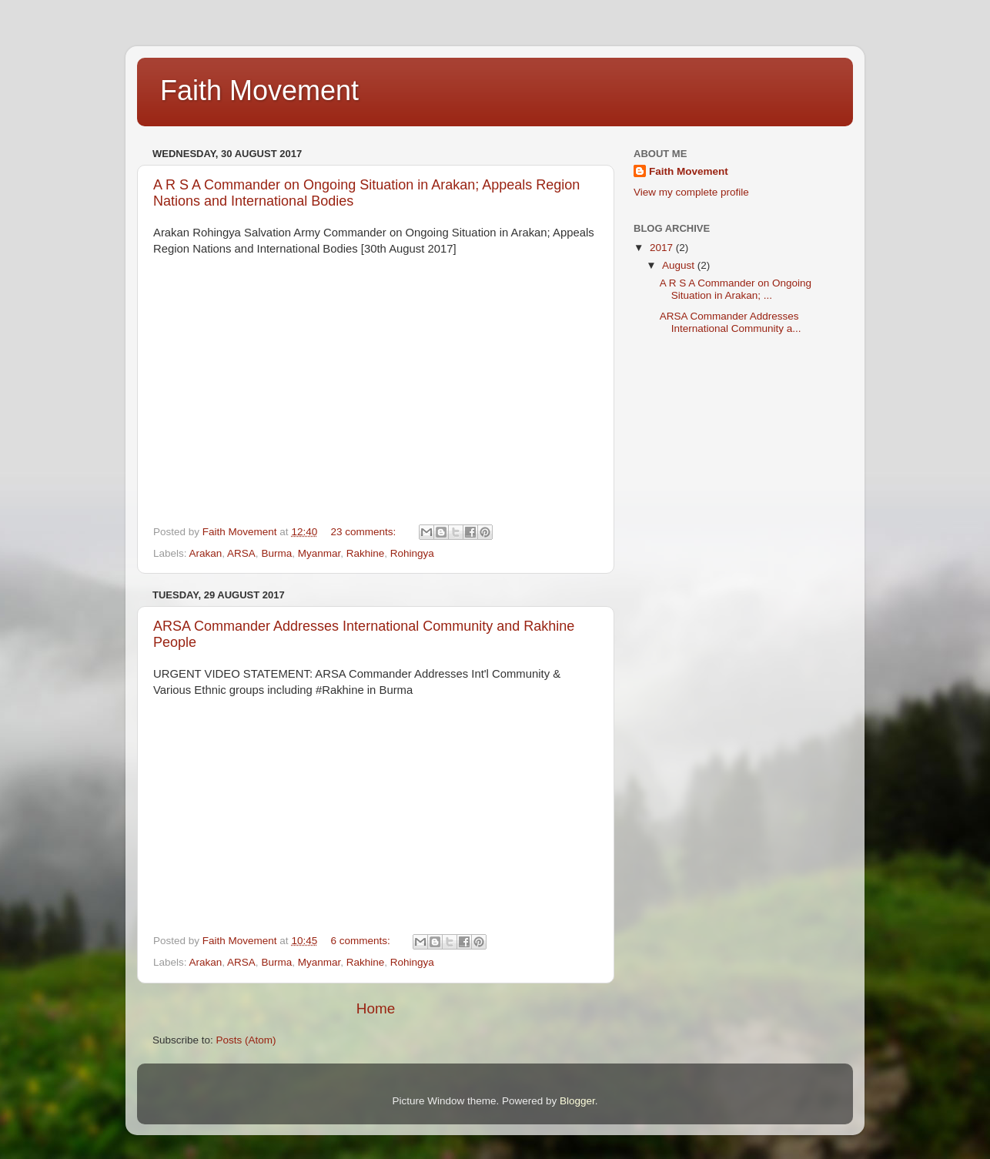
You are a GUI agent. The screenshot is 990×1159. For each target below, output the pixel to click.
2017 (663, 247)
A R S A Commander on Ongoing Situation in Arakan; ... (735, 289)
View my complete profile (691, 192)
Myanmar (319, 553)
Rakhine (365, 553)
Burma (276, 553)
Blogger (577, 1101)
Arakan (205, 553)
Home (375, 1008)
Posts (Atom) (246, 1040)
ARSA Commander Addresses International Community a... (730, 322)
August (679, 265)
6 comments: (361, 940)
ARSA (241, 553)
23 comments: (364, 532)
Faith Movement (688, 171)
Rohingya (412, 553)
